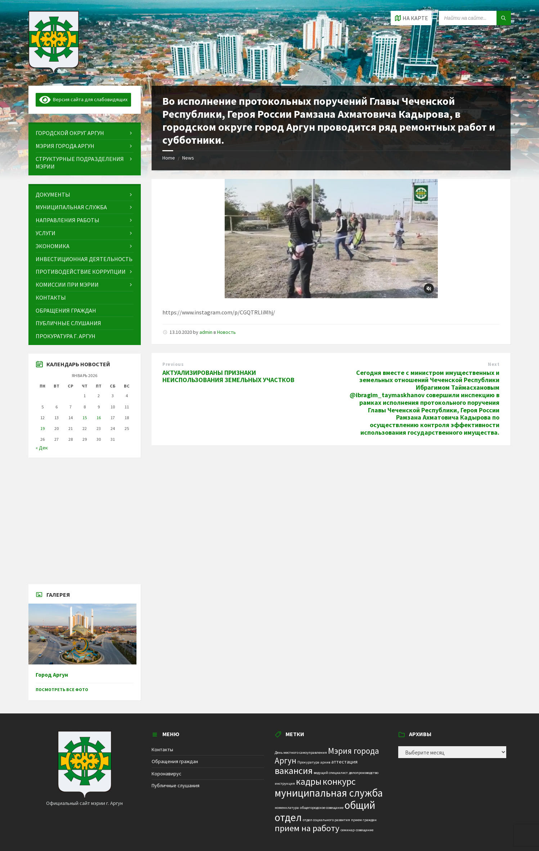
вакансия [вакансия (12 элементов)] (294, 770)
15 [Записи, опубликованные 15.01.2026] (84, 417)
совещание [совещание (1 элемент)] (364, 830)
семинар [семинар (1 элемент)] (348, 830)
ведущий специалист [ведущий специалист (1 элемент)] (331, 772)
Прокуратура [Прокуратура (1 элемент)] (308, 762)
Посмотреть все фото (62, 689)
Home (168, 157)
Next (493, 364)
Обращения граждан (175, 761)
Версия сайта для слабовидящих (83, 99)
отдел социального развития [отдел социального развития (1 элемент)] (326, 820)
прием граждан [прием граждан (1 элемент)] (364, 820)
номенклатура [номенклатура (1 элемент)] (287, 807)
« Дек (42, 447)
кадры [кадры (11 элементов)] (309, 781)
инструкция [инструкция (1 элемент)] (285, 783)
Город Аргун (52, 674)
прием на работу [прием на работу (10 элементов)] (307, 828)
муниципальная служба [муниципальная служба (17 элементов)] (329, 793)
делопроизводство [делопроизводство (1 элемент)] (363, 772)
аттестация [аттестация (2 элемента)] (344, 761)
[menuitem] (85, 133)
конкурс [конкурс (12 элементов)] (339, 781)
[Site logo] (53, 71)
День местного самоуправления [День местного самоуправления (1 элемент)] (301, 752)
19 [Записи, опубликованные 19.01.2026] (42, 428)
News (188, 157)
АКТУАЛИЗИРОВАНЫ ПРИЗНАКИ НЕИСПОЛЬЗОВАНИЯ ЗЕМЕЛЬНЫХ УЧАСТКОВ (228, 376)
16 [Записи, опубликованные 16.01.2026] (98, 417)
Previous (173, 364)
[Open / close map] (411, 18)
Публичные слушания (175, 785)
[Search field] (475, 18)
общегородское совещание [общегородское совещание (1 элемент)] (321, 807)
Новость (226, 332)
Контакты (162, 749)
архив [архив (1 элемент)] (325, 762)
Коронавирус (166, 773)
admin (205, 332)
